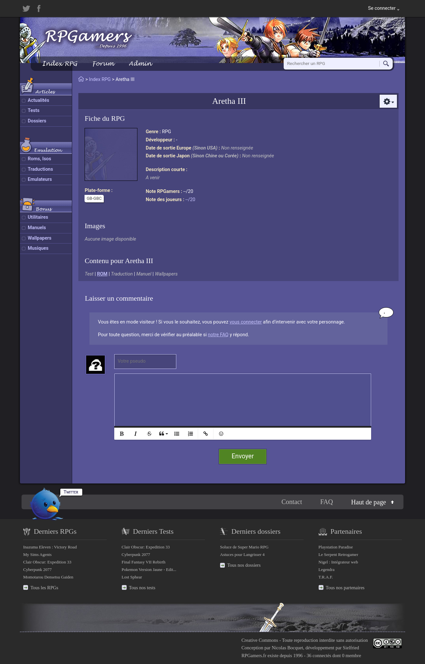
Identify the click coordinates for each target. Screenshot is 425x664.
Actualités (38, 100)
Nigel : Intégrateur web (338, 562)
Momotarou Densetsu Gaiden (48, 577)
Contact (291, 501)
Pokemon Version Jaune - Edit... (149, 569)
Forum (103, 63)
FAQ (326, 501)
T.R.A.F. (326, 577)
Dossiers (37, 121)
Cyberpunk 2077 (37, 569)
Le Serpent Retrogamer (338, 554)
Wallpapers (39, 238)
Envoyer (243, 456)
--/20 (190, 199)
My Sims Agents (37, 554)
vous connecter (245, 322)
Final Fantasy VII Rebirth (143, 562)
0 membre (351, 655)
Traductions (40, 169)
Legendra (327, 569)
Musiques (38, 248)
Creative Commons (260, 640)
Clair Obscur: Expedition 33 (47, 562)
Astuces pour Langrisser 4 (242, 554)
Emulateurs (40, 179)
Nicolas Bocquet (287, 647)
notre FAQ (218, 335)
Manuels (37, 227)
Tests (33, 110)
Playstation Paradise (336, 547)
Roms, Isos (39, 159)
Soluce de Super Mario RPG (244, 547)
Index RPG (59, 63)
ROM (102, 274)
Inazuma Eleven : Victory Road (50, 547)
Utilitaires (38, 217)
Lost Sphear (132, 577)
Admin (140, 63)
